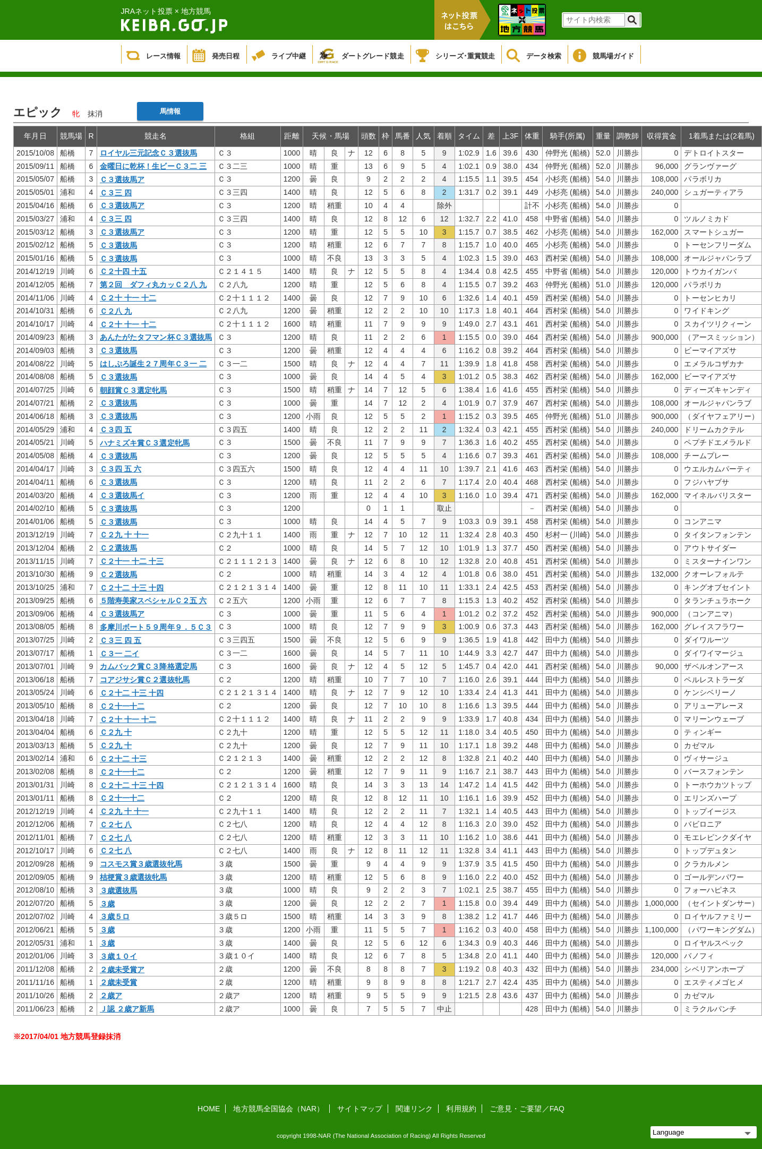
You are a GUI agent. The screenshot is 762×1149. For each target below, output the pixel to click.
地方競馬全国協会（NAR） (278, 1108)
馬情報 (170, 111)
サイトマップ (359, 1108)
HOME (209, 1108)
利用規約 (461, 1108)
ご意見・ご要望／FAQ (527, 1108)
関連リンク (414, 1108)
